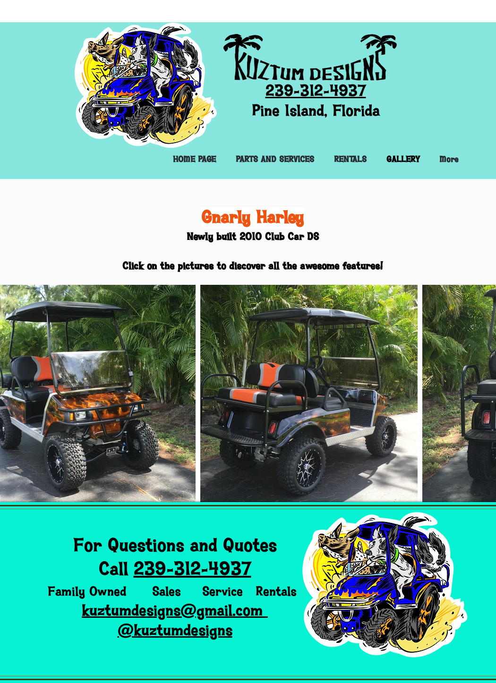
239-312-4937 (192, 569)
